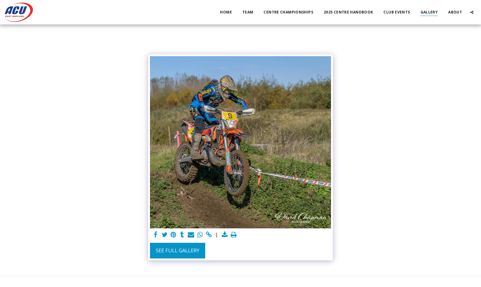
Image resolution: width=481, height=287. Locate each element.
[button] (472, 12)
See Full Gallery (177, 250)
